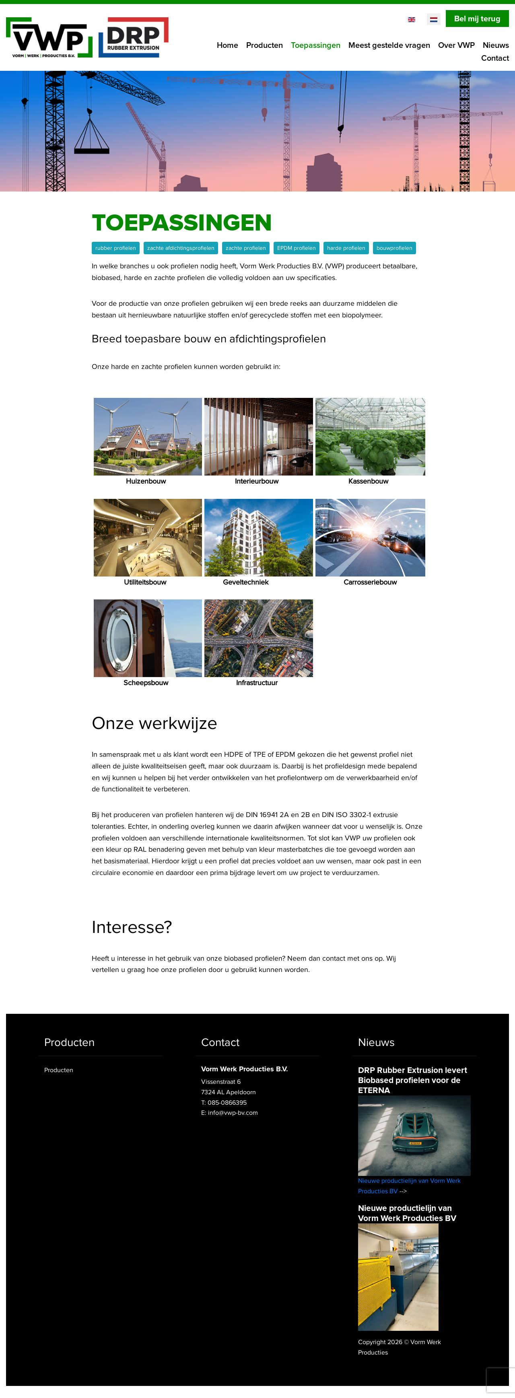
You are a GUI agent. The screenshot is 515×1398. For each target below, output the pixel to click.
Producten (264, 45)
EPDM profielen (296, 248)
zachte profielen (246, 248)
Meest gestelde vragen (389, 45)
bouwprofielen (394, 248)
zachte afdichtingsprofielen (180, 248)
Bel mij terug (477, 19)
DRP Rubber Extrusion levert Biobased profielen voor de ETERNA (412, 1080)
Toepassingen (315, 45)
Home (227, 45)
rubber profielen (115, 248)
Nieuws (496, 45)
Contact (495, 58)
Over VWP (456, 45)
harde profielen (346, 248)
